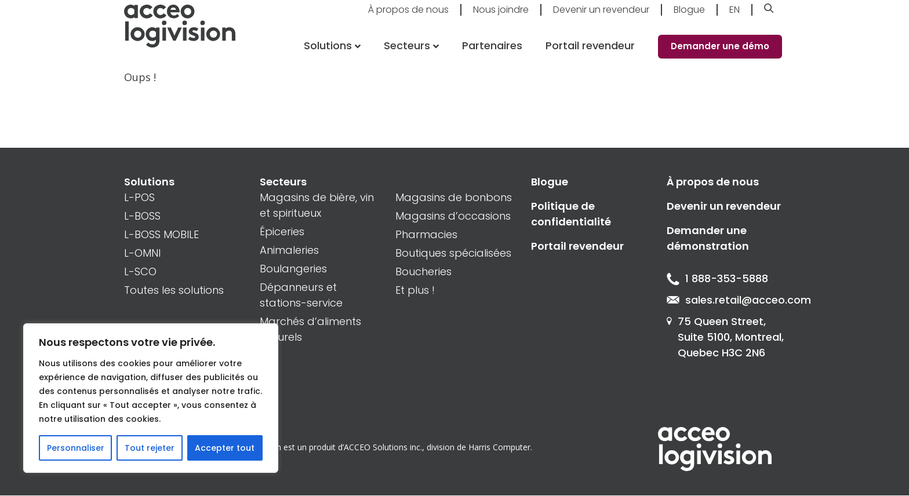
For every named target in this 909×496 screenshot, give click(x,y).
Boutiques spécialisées (453, 253)
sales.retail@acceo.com (726, 300)
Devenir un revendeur (601, 18)
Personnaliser (75, 448)
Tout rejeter (149, 448)
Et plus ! (415, 290)
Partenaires (492, 54)
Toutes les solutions (174, 290)
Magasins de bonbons (453, 197)
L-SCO (140, 271)
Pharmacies (426, 234)
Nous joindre (501, 18)
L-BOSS (142, 216)
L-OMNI (142, 253)
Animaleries (289, 250)
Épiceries (282, 231)
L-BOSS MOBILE (161, 234)
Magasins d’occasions (453, 216)
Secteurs (406, 54)
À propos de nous (408, 18)
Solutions (327, 54)
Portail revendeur (590, 54)
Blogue (689, 18)
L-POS (139, 197)
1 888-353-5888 (717, 279)
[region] (150, 398)
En (734, 18)
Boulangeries (293, 268)
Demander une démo (720, 55)
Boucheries (423, 271)
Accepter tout (224, 448)
